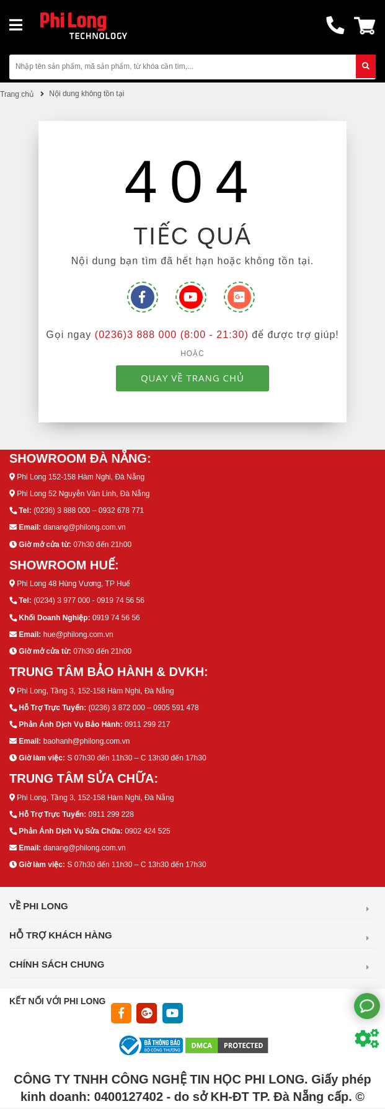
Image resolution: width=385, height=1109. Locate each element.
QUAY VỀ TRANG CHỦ (192, 378)
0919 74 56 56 (116, 617)
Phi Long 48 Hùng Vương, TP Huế (73, 583)
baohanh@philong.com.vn (86, 741)
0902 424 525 (147, 831)
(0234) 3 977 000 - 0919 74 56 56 (88, 600)
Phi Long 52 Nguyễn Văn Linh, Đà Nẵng (83, 493)
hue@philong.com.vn (78, 634)
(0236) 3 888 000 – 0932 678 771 (88, 510)
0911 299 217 (147, 724)
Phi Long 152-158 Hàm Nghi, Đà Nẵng (80, 477)
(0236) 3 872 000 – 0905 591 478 (143, 707)
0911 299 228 (110, 814)
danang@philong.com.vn (84, 527)
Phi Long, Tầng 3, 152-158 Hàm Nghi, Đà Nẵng (95, 691)
